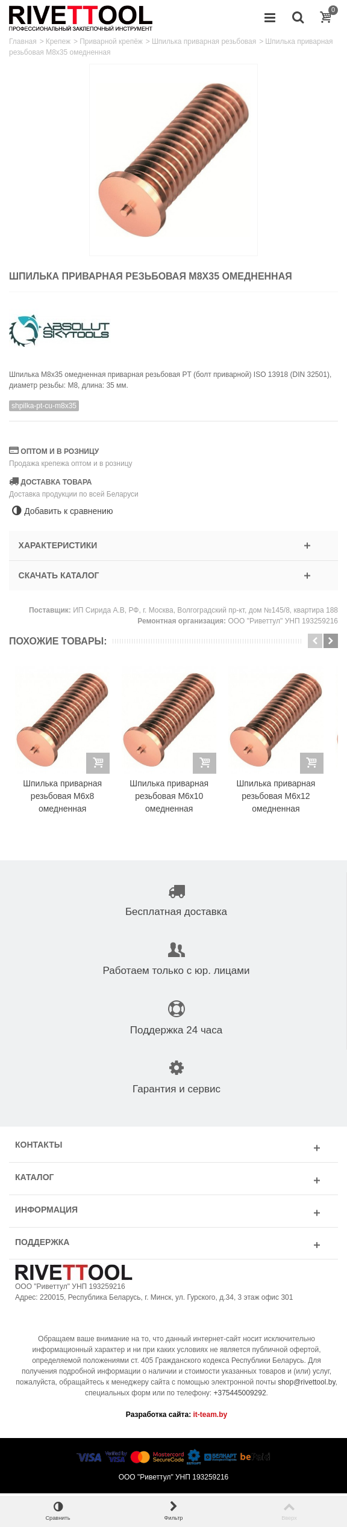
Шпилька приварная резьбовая (204, 41)
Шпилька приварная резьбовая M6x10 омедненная (173, 799)
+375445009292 (240, 1396)
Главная (23, 41)
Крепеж (58, 41)
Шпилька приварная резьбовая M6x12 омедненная (283, 799)
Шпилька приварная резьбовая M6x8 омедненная (64, 799)
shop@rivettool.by (306, 1386)
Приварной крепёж (111, 41)
